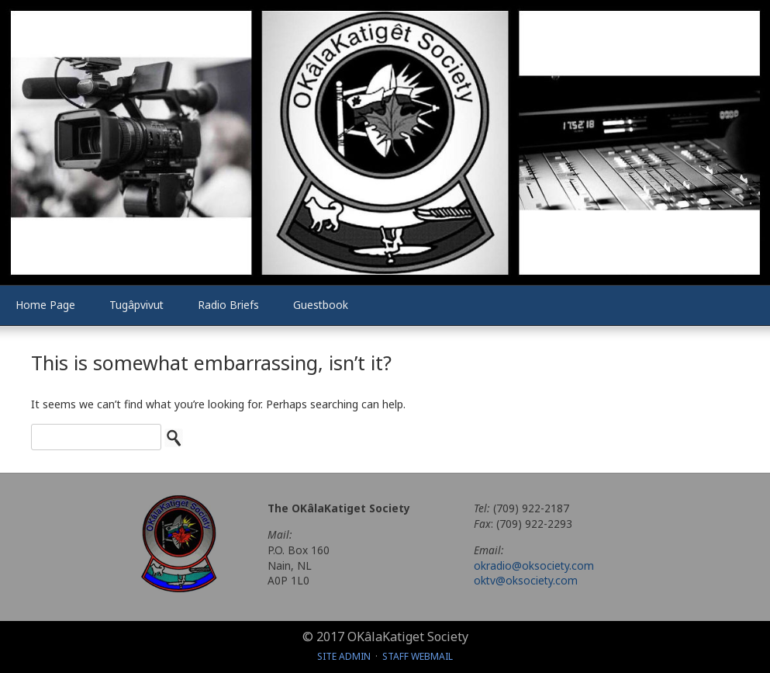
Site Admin (344, 656)
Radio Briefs (228, 304)
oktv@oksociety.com (526, 580)
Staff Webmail (417, 656)
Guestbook (320, 304)
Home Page (45, 304)
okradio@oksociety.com (534, 565)
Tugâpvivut (136, 304)
